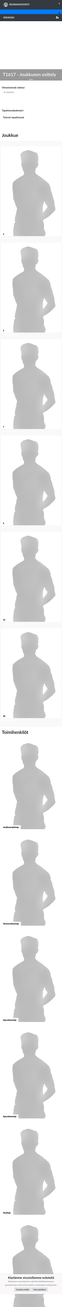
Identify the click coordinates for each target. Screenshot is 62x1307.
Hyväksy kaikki (22, 1289)
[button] (31, 132)
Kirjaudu (31, 17)
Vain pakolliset (39, 1289)
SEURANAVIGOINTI (32, 3)
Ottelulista (7, 40)
